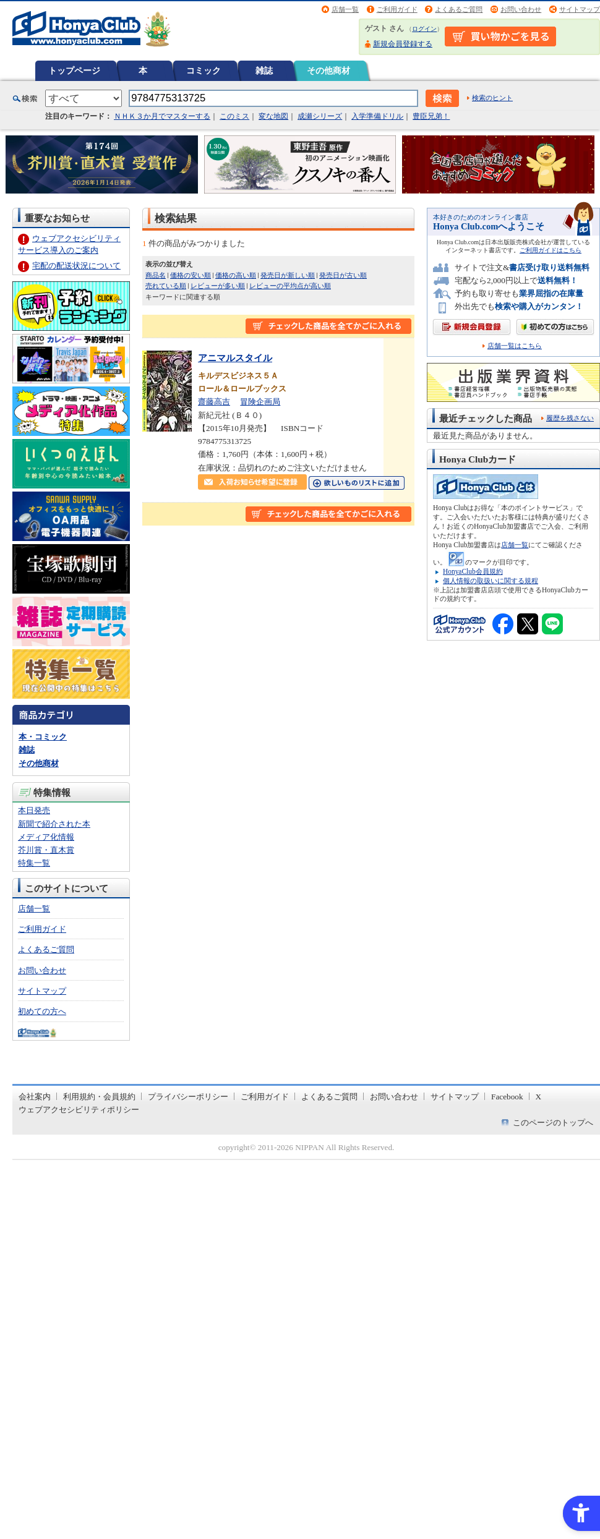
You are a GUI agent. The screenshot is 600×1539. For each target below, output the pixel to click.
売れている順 (165, 285)
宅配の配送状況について (76, 265)
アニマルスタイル (235, 357)
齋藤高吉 (214, 401)
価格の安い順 (190, 275)
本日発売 (34, 810)
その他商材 (328, 70)
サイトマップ (579, 9)
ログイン (424, 28)
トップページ (74, 70)
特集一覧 (34, 863)
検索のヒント (492, 97)
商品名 (155, 275)
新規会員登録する (402, 44)
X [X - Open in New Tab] (539, 1096)
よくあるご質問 (458, 9)
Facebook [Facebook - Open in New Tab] (507, 1096)
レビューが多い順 (218, 285)
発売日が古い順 (343, 275)
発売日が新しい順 (287, 275)
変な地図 (273, 116)
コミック (203, 70)
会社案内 (35, 1096)
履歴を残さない (570, 418)
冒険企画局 (260, 401)
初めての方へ (42, 1011)
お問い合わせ (520, 9)
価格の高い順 (235, 275)
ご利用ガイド (397, 9)
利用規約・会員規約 (99, 1096)
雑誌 (264, 70)
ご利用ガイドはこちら (550, 250)
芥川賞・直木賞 (46, 850)
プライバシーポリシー (188, 1096)
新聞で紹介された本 (54, 824)
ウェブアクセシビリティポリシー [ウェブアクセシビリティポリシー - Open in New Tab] (79, 1109)
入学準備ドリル (377, 116)
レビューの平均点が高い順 (290, 285)
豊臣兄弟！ (431, 116)
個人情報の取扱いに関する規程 (490, 580)
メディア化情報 (46, 837)
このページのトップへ (553, 1122)
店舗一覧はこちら (514, 346)
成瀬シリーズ (320, 116)
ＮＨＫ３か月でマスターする (162, 116)
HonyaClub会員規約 (473, 571)
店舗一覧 (345, 9)
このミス (234, 116)
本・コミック (43, 736)
